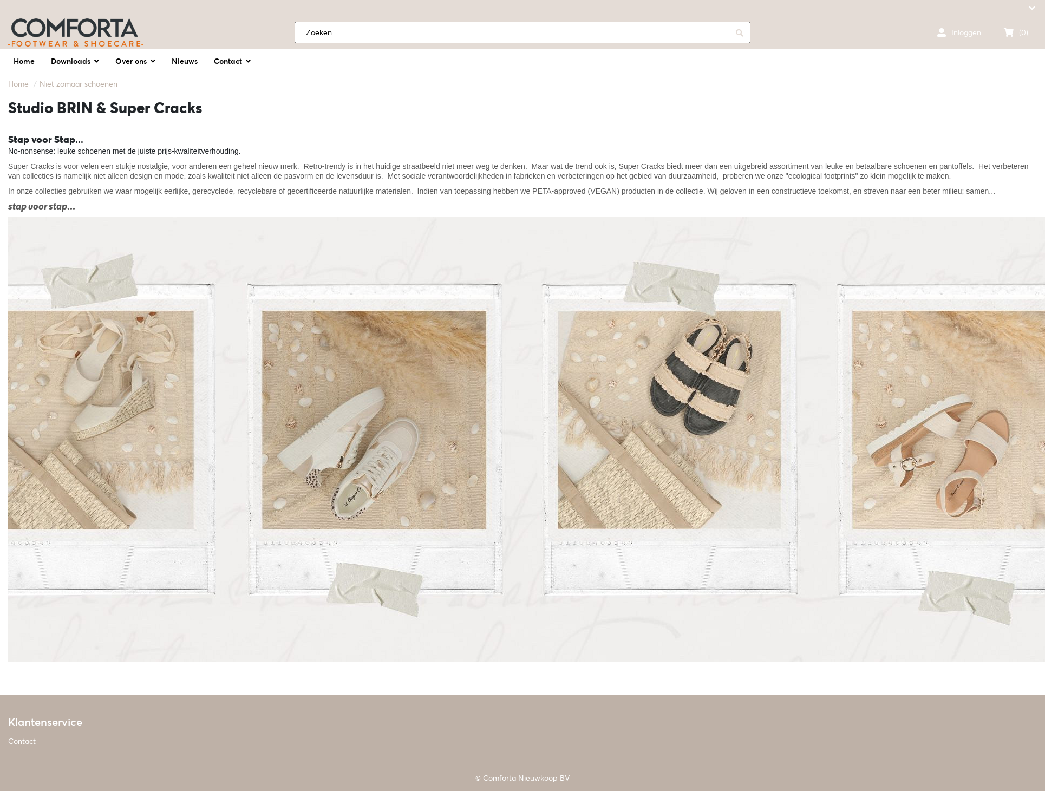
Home (18, 84)
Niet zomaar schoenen (78, 84)
